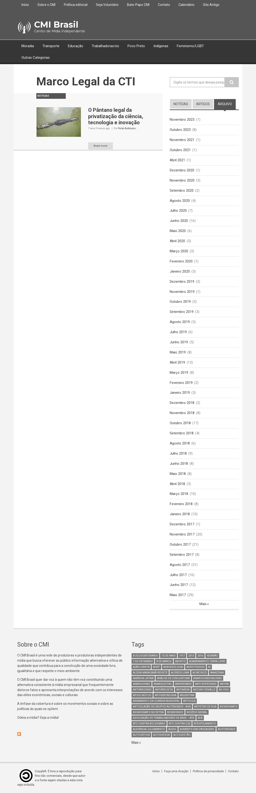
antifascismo (142, 689)
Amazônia (217, 672)
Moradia (27, 46)
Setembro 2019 (182, 312)
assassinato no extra (148, 712)
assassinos (175, 712)
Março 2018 (179, 494)
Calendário (186, 5)
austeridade (226, 729)
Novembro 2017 (182, 534)
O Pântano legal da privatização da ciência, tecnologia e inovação (115, 116)
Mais (203, 604)
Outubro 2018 (180, 423)
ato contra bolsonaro (149, 723)
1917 (182, 655)
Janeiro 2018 (180, 514)
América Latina (143, 678)
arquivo (227, 104)
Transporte (50, 46)
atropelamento (205, 723)
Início (25, 5)
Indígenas (160, 46)
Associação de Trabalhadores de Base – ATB (163, 717)
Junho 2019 (179, 342)
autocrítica (141, 734)
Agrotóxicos (195, 666)
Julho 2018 (178, 453)
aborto (180, 661)
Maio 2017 (178, 595)
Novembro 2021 (182, 140)
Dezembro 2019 (182, 281)
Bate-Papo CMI (138, 5)
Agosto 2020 (180, 201)
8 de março (164, 661)
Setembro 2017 (182, 554)
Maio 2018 (178, 474)
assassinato (228, 706)
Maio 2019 (178, 352)
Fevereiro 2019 (181, 383)
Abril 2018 (177, 484)
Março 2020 (179, 251)
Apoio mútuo (142, 695)
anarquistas (163, 683)
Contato (164, 5)
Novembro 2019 (182, 292)
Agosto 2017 (180, 565)
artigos (203, 104)
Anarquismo (141, 683)
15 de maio (168, 655)
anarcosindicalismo (207, 678)
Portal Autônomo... (128, 128)
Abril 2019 (177, 362)
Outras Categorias (35, 57)
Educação (75, 46)
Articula (189, 700)
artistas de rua (205, 706)
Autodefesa (161, 734)
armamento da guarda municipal (156, 700)
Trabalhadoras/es (105, 46)
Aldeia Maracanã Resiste (150, 672)
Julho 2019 (178, 332)
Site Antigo (211, 5)
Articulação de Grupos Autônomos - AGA (162, 706)
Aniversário (183, 683)
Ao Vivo (224, 689)
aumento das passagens (197, 729)
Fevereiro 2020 (181, 261)
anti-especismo (205, 683)
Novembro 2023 (182, 119)
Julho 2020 (178, 210)
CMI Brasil (56, 24)
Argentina (187, 695)
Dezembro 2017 (182, 524)
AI (209, 666)
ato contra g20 (179, 723)
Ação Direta (141, 666)
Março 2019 (179, 372)
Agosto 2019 (180, 322)
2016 (200, 655)
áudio (172, 729)
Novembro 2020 (182, 180)
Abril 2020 (177, 241)
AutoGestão (181, 734)
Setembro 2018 (182, 433)
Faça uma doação (176, 771)
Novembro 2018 (182, 413)
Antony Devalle (204, 689)
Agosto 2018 (180, 443)
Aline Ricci (200, 672)
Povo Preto (136, 46)
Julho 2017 (178, 575)
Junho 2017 (179, 585)
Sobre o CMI (46, 5)
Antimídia (183, 689)
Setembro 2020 (182, 190)
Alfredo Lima (180, 672)
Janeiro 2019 (180, 392)
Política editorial (75, 5)
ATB (200, 717)
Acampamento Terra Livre (207, 661)
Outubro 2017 (180, 544)
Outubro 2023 (180, 130)
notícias (180, 104)
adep (156, 666)
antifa (224, 683)
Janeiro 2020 (180, 271)
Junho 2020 (179, 221)
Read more (100, 145)
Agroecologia (173, 666)
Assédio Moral (197, 712)
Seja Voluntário (107, 5)
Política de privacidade (208, 771)
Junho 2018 (179, 463)
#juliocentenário (145, 655)
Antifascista (164, 689)
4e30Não (212, 655)
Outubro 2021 (180, 150)
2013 (191, 655)
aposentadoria (165, 695)
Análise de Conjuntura (173, 678)
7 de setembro (143, 661)
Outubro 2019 (180, 301)
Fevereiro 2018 (181, 504)
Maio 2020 (178, 231)
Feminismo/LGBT (190, 46)
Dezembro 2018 (182, 403)
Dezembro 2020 (182, 170)
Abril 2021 (177, 160)
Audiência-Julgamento (149, 729)
